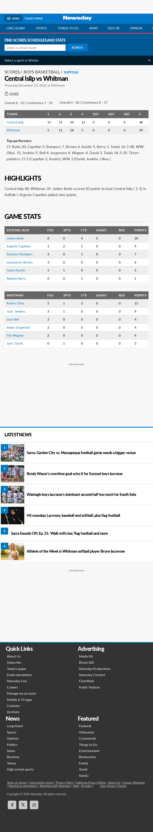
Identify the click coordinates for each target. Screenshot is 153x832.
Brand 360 (86, 662)
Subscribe (14, 662)
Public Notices (89, 687)
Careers (12, 687)
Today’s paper (16, 669)
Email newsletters (19, 675)
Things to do (68, 28)
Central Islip (15, 122)
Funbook (85, 726)
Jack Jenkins (16, 311)
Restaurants (87, 757)
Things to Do (88, 744)
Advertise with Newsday (55, 786)
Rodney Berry (16, 278)
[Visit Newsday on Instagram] (34, 805)
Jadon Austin (16, 270)
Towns (11, 763)
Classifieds (86, 681)
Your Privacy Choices (113, 786)
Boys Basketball (42, 71)
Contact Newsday (133, 782)
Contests (13, 706)
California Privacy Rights (90, 782)
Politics (12, 744)
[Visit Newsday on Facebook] (12, 805)
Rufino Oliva (16, 303)
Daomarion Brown (20, 262)
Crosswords (87, 738)
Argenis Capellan (19, 246)
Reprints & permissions (23, 786)
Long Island (15, 28)
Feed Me (114, 28)
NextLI (83, 775)
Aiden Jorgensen (18, 327)
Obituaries (86, 732)
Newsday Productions (95, 669)
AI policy (86, 786)
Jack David (15, 343)
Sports (41, 28)
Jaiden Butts (15, 238)
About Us (14, 656)
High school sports (20, 769)
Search (77, 47)
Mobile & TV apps (19, 699)
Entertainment (89, 751)
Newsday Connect (92, 675)
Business (13, 757)
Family (83, 763)
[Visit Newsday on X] (23, 805)
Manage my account (21, 693)
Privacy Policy (64, 782)
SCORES (12, 71)
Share (11, 93)
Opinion (136, 28)
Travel (83, 769)
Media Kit (86, 656)
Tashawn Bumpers (19, 254)
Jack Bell (13, 319)
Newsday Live (17, 681)
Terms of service (17, 782)
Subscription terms (41, 782)
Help (76, 786)
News (93, 28)
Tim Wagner (15, 335)
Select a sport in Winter (21, 60)
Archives (13, 712)
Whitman (13, 130)
